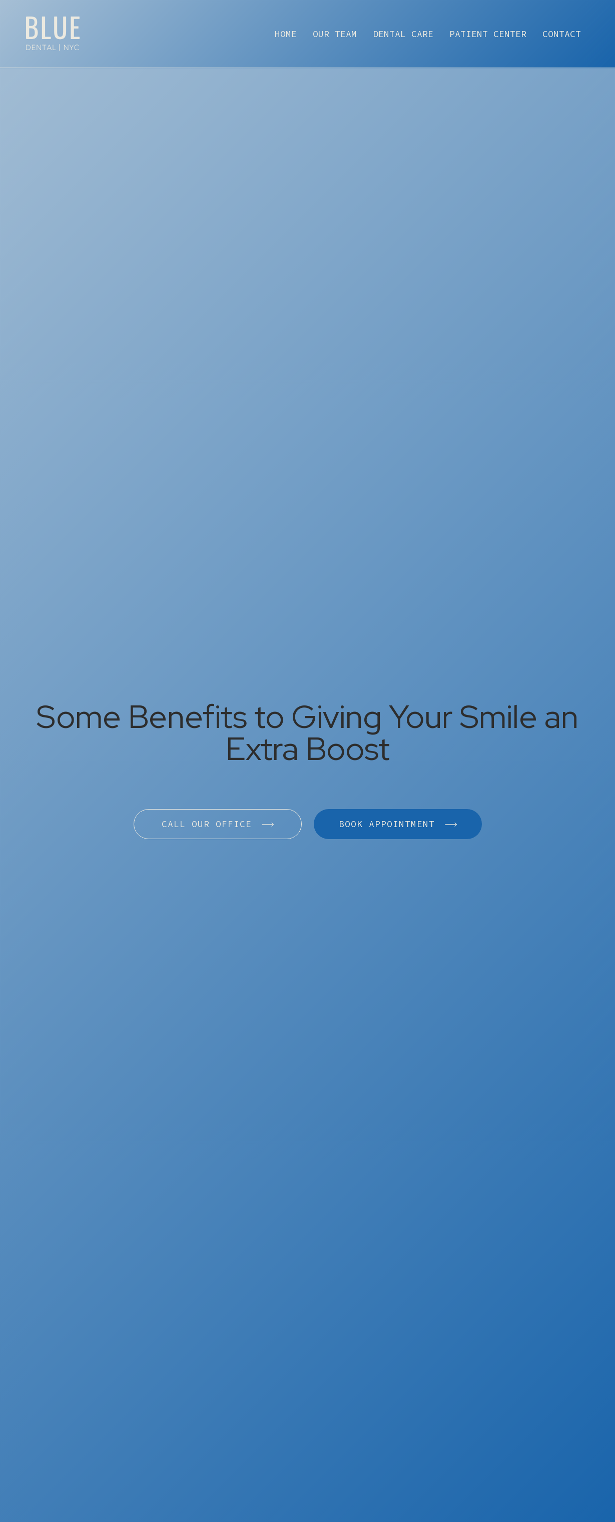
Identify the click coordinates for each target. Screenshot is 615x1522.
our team (335, 34)
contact (561, 34)
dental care (403, 34)
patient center (487, 34)
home (286, 34)
